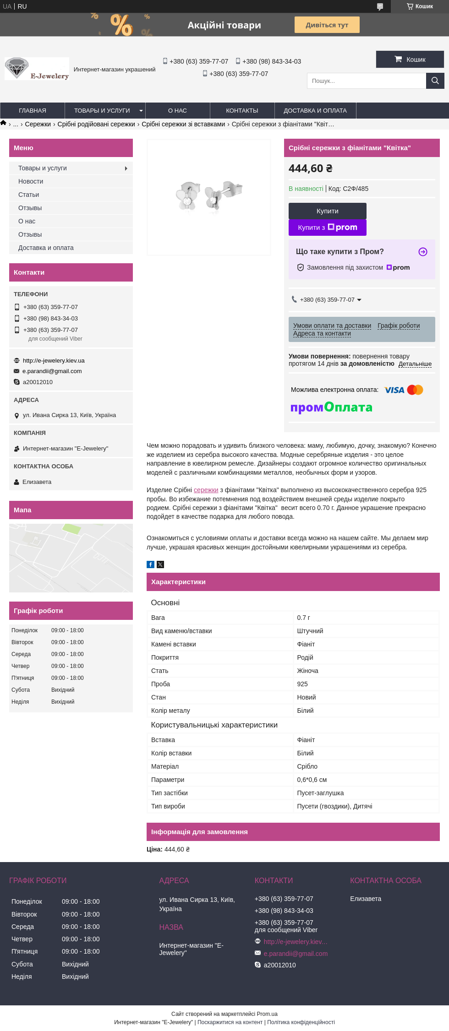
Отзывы (30, 208)
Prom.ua (267, 1014)
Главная (32, 110)
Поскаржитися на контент (230, 1022)
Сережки (38, 124)
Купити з (327, 227)
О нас (177, 110)
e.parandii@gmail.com (52, 371)
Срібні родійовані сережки (96, 124)
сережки (206, 490)
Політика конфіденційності (301, 1022)
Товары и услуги (102, 110)
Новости (30, 181)
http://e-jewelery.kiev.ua (54, 360)
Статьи (28, 194)
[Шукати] (435, 81)
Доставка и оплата (315, 110)
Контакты (242, 110)
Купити (328, 211)
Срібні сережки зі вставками (183, 124)
